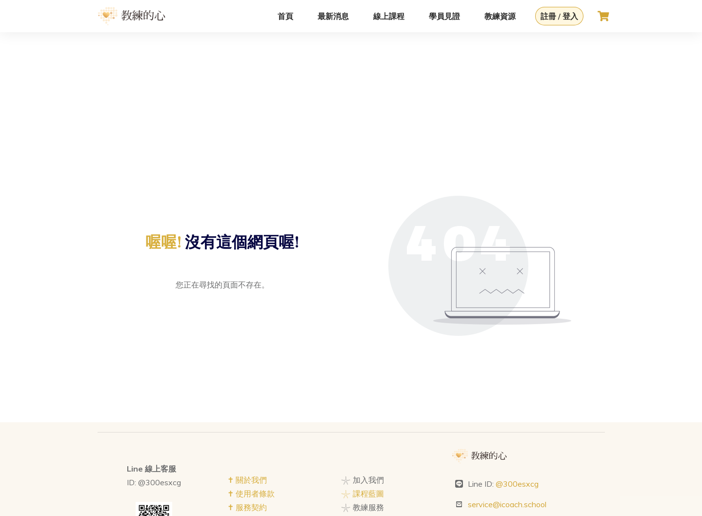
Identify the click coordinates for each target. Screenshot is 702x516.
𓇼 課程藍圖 (362, 416)
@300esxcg (517, 406)
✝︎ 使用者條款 (251, 416)
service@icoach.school (507, 427)
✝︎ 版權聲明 (247, 457)
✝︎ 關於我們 (247, 402)
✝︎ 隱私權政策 (251, 443)
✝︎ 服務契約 (247, 429)
